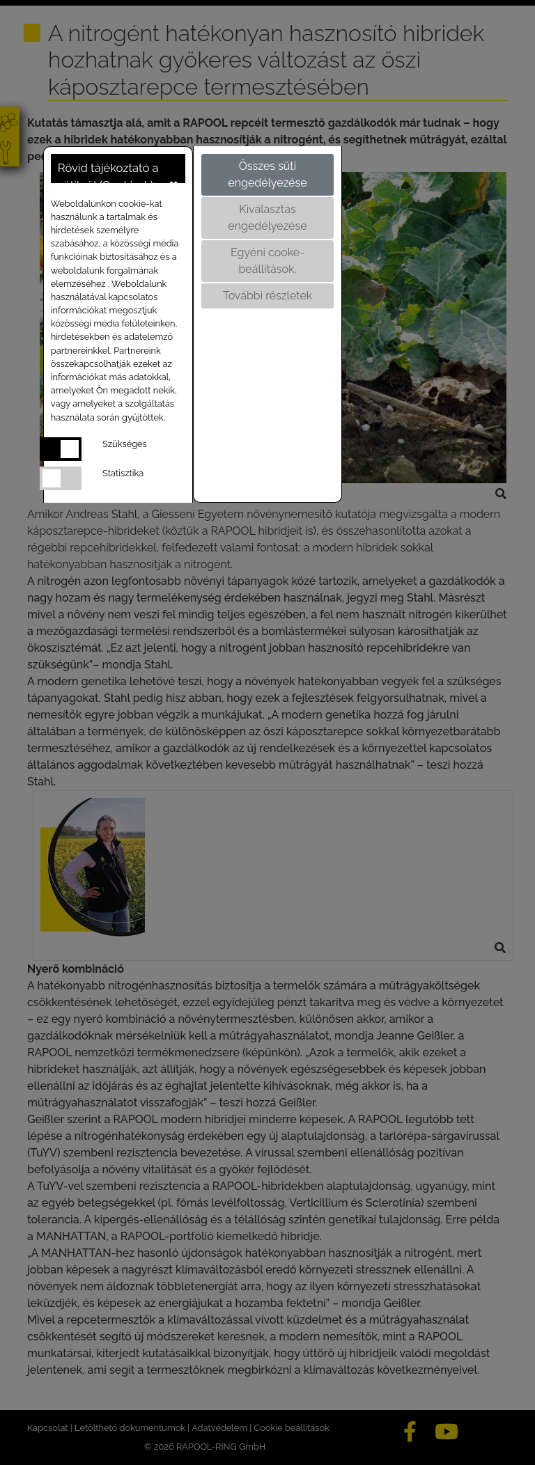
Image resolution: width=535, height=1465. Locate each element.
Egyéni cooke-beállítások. (267, 261)
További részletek (268, 295)
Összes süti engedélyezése (267, 174)
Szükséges (124, 444)
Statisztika (123, 473)
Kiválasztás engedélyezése (267, 218)
